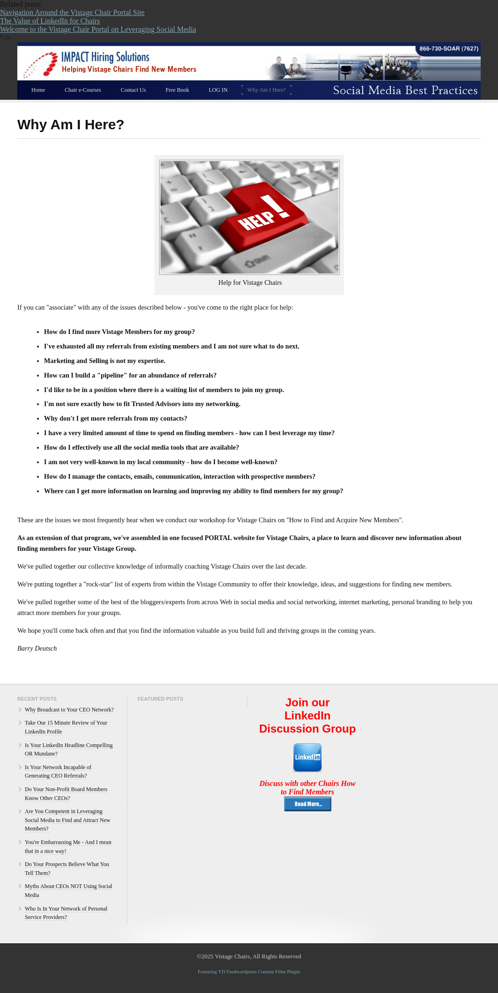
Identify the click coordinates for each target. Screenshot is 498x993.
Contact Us (133, 90)
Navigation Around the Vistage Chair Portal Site (72, 12)
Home (38, 90)
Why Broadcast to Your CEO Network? (69, 709)
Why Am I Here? (266, 90)
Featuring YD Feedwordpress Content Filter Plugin (249, 971)
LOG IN (218, 90)
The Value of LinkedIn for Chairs (50, 21)
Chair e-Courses (83, 90)
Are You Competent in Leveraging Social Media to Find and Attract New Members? (67, 820)
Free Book (177, 90)
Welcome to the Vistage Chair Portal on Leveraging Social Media (98, 29)
